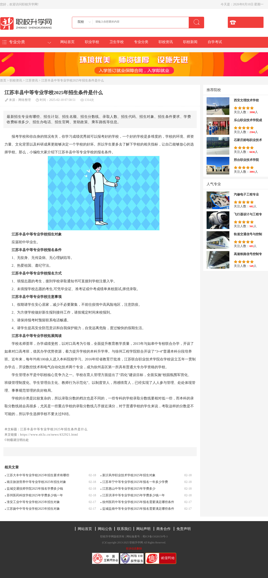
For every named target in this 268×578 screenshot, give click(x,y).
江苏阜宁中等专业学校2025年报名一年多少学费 (135, 482)
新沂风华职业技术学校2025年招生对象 (128, 475)
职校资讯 (166, 42)
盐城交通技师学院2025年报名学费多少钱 (35, 488)
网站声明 (143, 529)
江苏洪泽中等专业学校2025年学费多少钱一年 (133, 495)
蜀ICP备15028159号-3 (155, 536)
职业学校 (92, 42)
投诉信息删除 (134, 548)
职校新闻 (190, 42)
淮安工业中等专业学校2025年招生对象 (33, 502)
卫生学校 (116, 42)
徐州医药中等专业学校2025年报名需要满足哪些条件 (138, 502)
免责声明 (183, 529)
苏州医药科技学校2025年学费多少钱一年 (35, 495)
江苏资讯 (31, 80)
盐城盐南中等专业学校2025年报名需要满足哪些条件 (138, 508)
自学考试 (215, 42)
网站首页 (67, 42)
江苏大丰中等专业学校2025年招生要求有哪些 (38, 475)
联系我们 (124, 529)
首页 (3, 80)
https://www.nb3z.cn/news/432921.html (49, 434)
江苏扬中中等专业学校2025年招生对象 (33, 508)
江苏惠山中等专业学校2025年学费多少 (128, 488)
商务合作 (163, 529)
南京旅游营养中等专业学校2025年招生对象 (36, 482)
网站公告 (105, 529)
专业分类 (141, 42)
